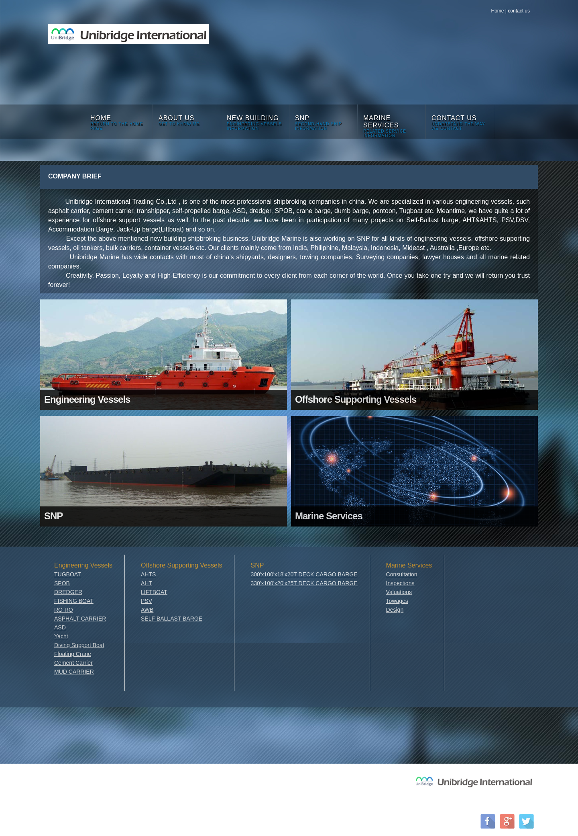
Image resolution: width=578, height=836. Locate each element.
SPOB (62, 583)
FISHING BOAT (74, 601)
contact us (519, 11)
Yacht (61, 636)
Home (497, 11)
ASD (60, 627)
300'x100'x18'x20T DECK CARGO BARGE (303, 574)
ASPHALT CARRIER (80, 618)
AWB (147, 610)
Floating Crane (72, 654)
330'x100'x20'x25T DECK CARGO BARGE (303, 583)
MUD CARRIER (74, 671)
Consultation (401, 574)
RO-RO (63, 610)
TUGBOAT (67, 574)
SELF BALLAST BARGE (171, 618)
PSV (146, 601)
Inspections (400, 583)
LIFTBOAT (154, 592)
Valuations (399, 592)
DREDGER (68, 592)
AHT (146, 583)
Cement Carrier (73, 663)
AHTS (148, 574)
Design (395, 610)
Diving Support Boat (79, 645)
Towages (397, 601)
